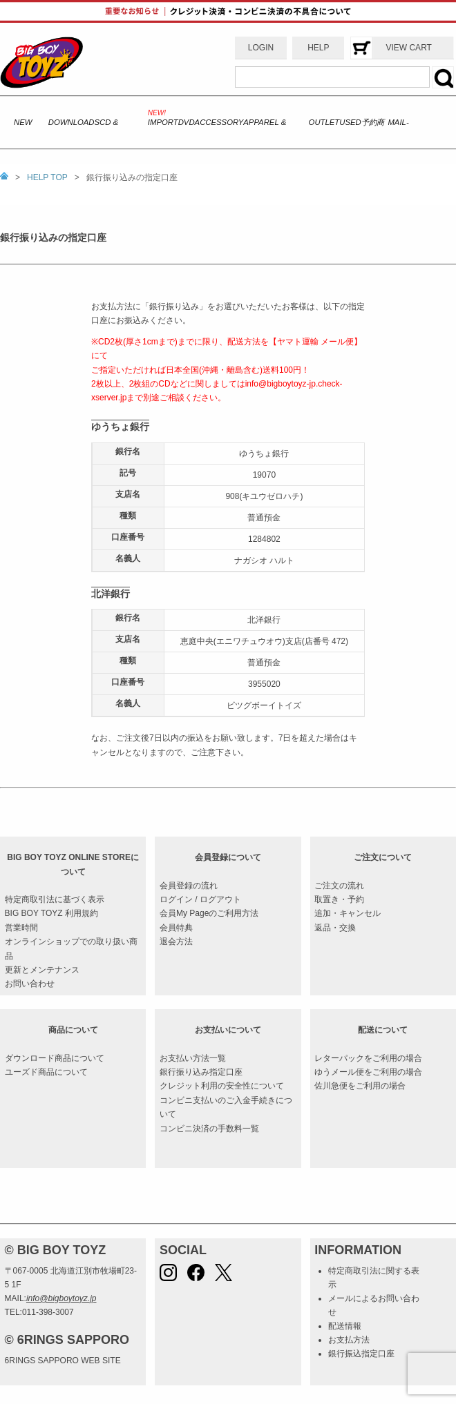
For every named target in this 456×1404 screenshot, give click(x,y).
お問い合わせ (30, 983)
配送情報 (344, 1326)
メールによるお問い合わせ (373, 1305)
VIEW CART (408, 47)
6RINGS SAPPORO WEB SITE (63, 1360)
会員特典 (176, 928)
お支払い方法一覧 (193, 1058)
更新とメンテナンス (42, 970)
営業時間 (21, 928)
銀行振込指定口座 (361, 1353)
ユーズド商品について (46, 1072)
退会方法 (176, 941)
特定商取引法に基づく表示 (54, 899)
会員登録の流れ (189, 885)
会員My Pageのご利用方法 (209, 913)
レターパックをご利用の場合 (368, 1058)
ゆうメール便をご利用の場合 (368, 1072)
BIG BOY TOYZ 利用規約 (51, 913)
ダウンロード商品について (54, 1058)
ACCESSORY (219, 122)
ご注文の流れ (339, 885)
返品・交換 (335, 928)
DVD (186, 122)
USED (350, 122)
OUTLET (324, 122)
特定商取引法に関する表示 (373, 1277)
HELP (318, 47)
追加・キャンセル (347, 913)
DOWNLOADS (73, 122)
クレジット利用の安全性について (222, 1086)
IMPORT (163, 122)
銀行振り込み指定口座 (201, 1072)
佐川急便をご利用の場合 (360, 1086)
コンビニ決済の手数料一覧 (209, 1128)
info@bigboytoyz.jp (61, 1298)
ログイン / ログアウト (200, 899)
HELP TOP (47, 177)
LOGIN (261, 47)
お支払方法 (349, 1340)
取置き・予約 (339, 899)
